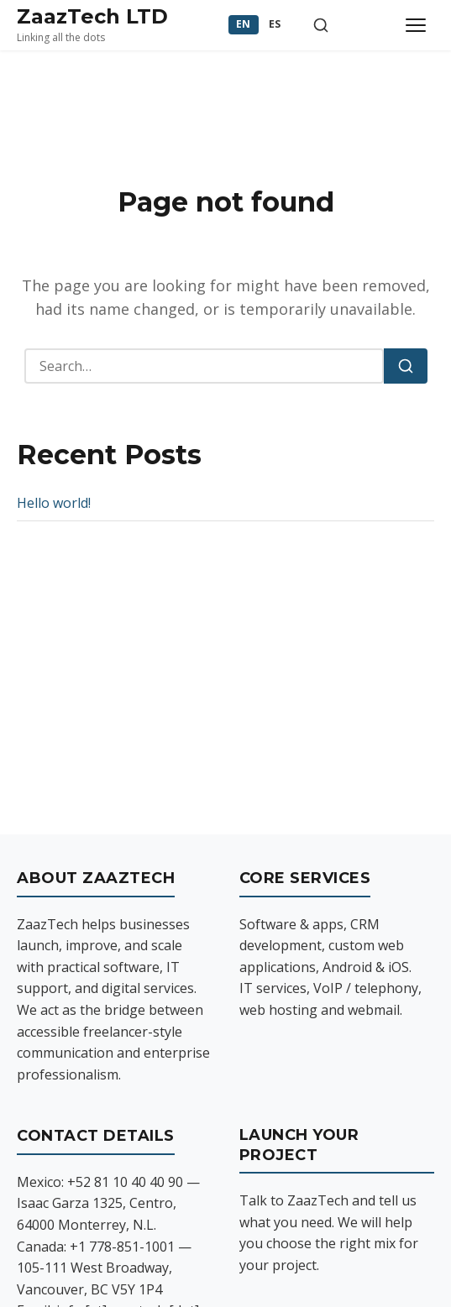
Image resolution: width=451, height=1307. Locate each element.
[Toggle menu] (415, 25)
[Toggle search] (321, 25)
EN (243, 24)
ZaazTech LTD (92, 16)
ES (275, 24)
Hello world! (54, 503)
